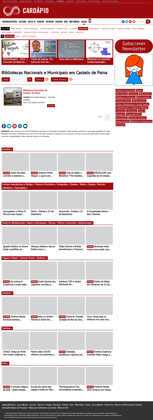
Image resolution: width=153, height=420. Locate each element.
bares (71, 32)
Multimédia (74, 21)
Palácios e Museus (125, 97)
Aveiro (39, 79)
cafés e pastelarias (30, 28)
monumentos (94, 28)
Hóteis (15, 257)
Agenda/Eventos (9, 21)
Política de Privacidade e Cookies (128, 404)
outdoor (73, 28)
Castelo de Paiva (59, 79)
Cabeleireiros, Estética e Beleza (132, 107)
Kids (66, 21)
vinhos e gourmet (47, 28)
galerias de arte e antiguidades (36, 32)
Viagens (40, 21)
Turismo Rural (28, 257)
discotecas (80, 32)
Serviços (120, 110)
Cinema (74, 184)
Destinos (41, 257)
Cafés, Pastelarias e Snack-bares (132, 104)
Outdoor (50, 21)
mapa (18, 36)
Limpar (5, 79)
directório (9, 36)
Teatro (83, 184)
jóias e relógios (139, 28)
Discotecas (121, 93)
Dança (92, 184)
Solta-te (32, 21)
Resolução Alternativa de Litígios (42, 407)
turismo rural (62, 28)
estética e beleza (124, 28)
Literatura (8, 187)
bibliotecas (83, 28)
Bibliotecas (145, 93)
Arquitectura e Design (22, 184)
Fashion (58, 21)
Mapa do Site (63, 407)
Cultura (22, 21)
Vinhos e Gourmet (67, 222)
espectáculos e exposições (11, 32)
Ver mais (51, 106)
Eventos (7, 149)
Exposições (21, 187)
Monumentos (144, 97)
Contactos (109, 404)
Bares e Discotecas (37, 222)
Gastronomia (85, 222)
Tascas (52, 222)
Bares (139, 90)
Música (101, 184)
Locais (84, 21)
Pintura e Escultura (45, 184)
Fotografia (63, 184)
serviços (64, 32)
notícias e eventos (29, 36)
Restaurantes (19, 222)
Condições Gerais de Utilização (14, 407)
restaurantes (16, 28)
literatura (55, 32)
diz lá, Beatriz (22, 404)
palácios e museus (108, 28)
